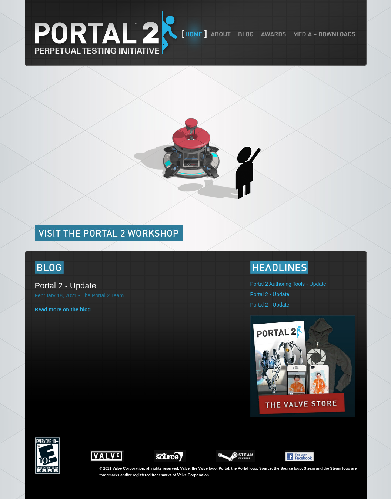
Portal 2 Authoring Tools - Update (288, 284)
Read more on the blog (63, 309)
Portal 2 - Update (65, 285)
